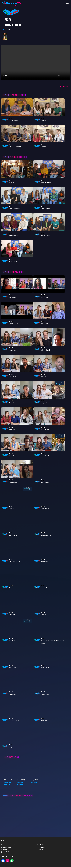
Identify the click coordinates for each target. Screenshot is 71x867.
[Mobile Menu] (66, 4)
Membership (64, 86)
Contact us (40, 849)
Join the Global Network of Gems (11, 852)
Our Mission (40, 845)
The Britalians (41, 847)
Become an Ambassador (8, 845)
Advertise (4, 849)
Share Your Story (6, 847)
